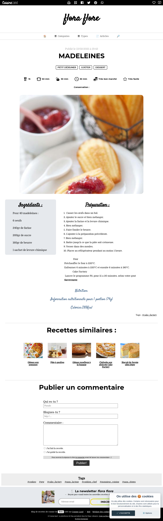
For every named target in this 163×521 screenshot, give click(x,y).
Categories (62, 36)
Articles (102, 36)
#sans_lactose (72, 482)
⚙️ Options (147, 513)
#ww (41, 482)
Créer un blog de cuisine (107, 516)
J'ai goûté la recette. (55, 452)
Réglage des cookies (101, 512)
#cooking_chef (89, 482)
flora (61, 512)
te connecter (80, 457)
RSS (88, 512)
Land (77, 512)
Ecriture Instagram (81, 519)
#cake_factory (149, 315)
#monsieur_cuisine (109, 482)
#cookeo (32, 482)
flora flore (81, 19)
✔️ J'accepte (123, 513)
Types (83, 36)
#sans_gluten (129, 482)
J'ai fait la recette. (53, 448)
